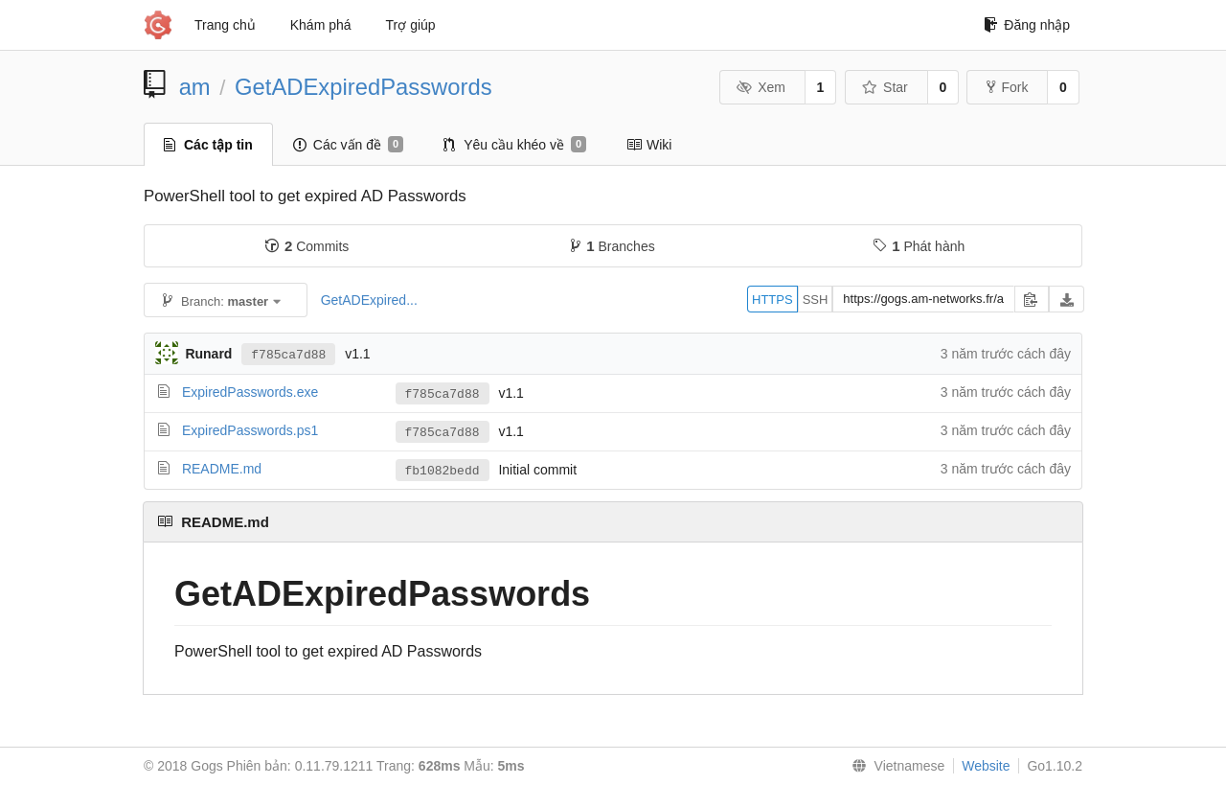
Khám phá (321, 25)
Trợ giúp (411, 25)
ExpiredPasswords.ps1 (250, 430)
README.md (221, 468)
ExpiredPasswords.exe (250, 392)
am (195, 87)
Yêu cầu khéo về (514, 144)
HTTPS (772, 299)
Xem (761, 87)
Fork (1007, 87)
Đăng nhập (1027, 25)
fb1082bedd (442, 470)
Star (885, 87)
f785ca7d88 (288, 353)
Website (986, 765)
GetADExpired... (369, 300)
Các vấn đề (348, 144)
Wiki (648, 144)
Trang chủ (225, 25)
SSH (816, 299)
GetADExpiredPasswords (363, 87)
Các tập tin (208, 144)
